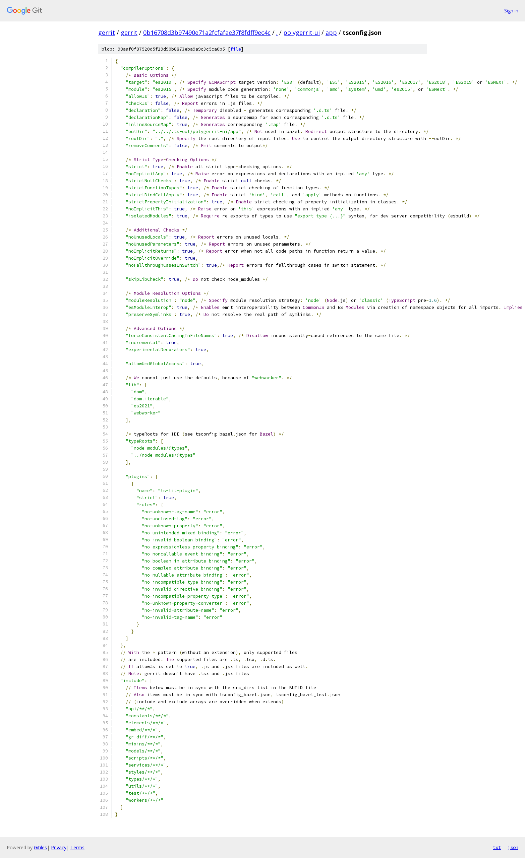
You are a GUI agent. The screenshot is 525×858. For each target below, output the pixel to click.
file (235, 49)
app (331, 32)
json (513, 847)
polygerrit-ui (301, 32)
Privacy (58, 847)
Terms (77, 847)
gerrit (106, 32)
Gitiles (40, 847)
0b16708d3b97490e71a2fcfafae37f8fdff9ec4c (207, 32)
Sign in (511, 10)
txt (497, 847)
